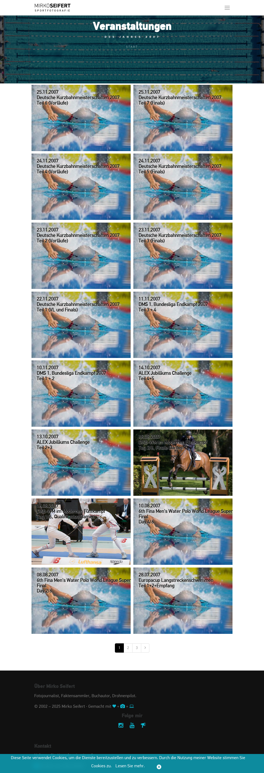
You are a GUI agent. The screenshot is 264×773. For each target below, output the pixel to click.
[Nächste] (145, 648)
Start (132, 46)
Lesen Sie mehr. (130, 766)
